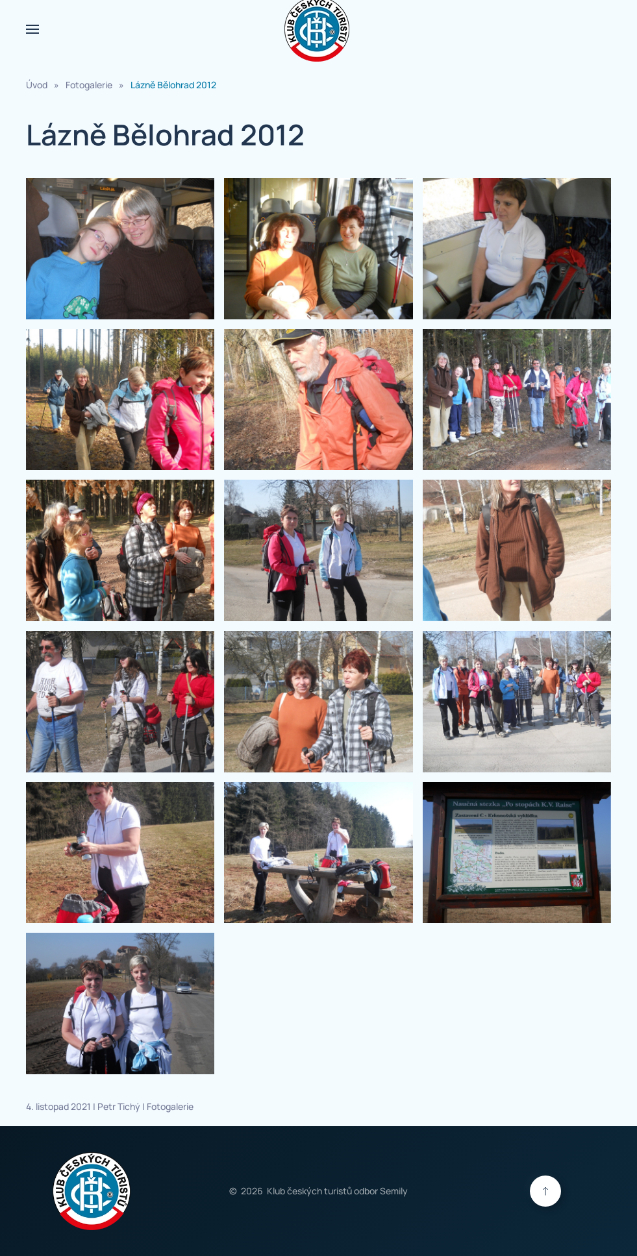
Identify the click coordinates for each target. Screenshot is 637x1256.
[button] (32, 29)
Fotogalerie (170, 1106)
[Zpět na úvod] (318, 29)
